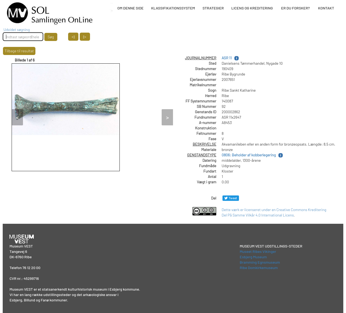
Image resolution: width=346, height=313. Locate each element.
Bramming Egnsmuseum (260, 262)
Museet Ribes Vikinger (258, 251)
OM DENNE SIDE (130, 8)
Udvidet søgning (17, 29)
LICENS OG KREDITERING (252, 8)
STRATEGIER (213, 8)
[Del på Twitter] (230, 198)
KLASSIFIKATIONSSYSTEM (173, 8)
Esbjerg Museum (253, 256)
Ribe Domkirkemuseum (259, 267)
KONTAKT (326, 8)
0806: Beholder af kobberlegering (249, 155)
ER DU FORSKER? (295, 8)
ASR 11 (227, 58)
